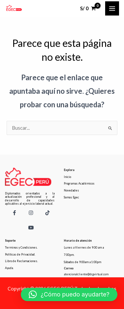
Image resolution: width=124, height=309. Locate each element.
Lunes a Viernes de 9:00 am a (84, 247)
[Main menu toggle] (112, 8)
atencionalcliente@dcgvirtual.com (86, 274)
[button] (69, 294)
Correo (68, 268)
